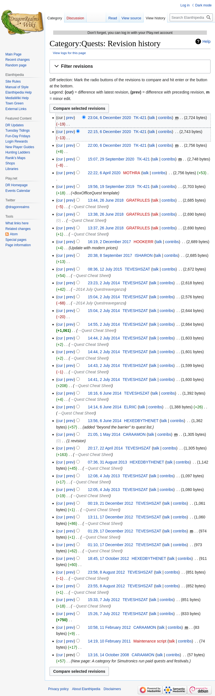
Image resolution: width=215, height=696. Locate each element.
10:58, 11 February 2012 (109, 627)
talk (152, 117)
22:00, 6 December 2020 (109, 145)
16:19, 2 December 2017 (109, 241)
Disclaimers (112, 689)
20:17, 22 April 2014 (105, 448)
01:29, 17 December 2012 (110, 531)
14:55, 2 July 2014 (104, 324)
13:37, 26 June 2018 (106, 228)
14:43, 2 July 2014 (104, 365)
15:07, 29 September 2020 (111, 159)
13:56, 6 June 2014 (104, 420)
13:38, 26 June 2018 (106, 214)
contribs (165, 117)
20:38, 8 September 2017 (110, 255)
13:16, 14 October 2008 (108, 655)
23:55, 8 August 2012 (106, 586)
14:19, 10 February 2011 (109, 641)
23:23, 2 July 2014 (104, 283)
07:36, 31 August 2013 (107, 462)
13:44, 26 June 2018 (106, 200)
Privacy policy (58, 689)
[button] (130, 66)
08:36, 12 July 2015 (105, 269)
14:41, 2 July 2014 (104, 379)
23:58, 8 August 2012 (106, 572)
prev (70, 117)
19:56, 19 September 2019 (111, 186)
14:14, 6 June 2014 (104, 407)
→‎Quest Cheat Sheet (88, 206)
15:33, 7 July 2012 (104, 599)
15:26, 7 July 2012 (104, 613)
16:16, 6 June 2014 (104, 393)
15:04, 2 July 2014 (104, 297)
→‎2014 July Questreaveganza (98, 289)
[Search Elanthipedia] (191, 17)
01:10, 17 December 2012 (110, 545)
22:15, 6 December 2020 (109, 131)
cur (60, 131)
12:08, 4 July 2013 (104, 476)
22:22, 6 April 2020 (104, 173)
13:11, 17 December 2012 (110, 517)
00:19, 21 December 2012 (110, 503)
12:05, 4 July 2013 (104, 489)
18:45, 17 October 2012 (108, 558)
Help (206, 41)
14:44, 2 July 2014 (104, 338)
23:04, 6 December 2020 (109, 117)
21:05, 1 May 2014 (104, 434)
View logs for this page (69, 53)
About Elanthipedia (86, 689)
